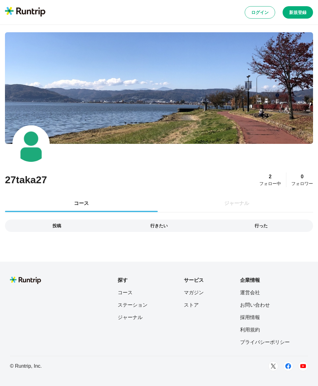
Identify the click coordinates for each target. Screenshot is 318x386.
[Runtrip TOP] (25, 12)
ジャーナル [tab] (236, 203)
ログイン (260, 12)
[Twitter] (273, 366)
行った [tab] (261, 225)
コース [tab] (81, 203)
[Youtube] (303, 366)
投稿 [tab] (56, 225)
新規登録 (298, 12)
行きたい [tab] (159, 225)
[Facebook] (288, 366)
